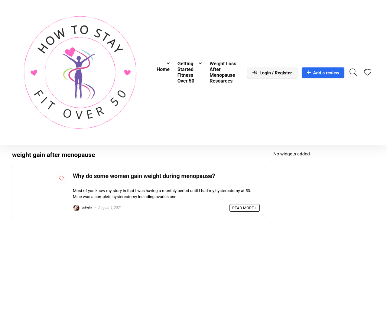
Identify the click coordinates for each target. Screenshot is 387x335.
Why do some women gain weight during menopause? (144, 176)
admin (82, 208)
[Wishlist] (367, 73)
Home (163, 69)
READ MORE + (244, 208)
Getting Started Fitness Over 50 (185, 72)
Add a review (323, 73)
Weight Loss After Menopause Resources (223, 72)
